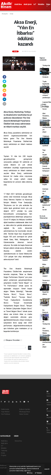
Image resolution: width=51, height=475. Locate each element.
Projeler (3, 455)
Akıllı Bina (18, 4)
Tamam (38, 473)
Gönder (30, 348)
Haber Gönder (24, 414)
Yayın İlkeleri (5, 412)
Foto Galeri (49, 394)
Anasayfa (5, 14)
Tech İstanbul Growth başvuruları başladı (46, 255)
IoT (35, 4)
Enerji (11, 14)
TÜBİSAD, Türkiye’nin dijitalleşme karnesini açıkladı (46, 141)
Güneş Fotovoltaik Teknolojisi (46, 225)
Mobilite (41, 4)
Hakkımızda (5, 409)
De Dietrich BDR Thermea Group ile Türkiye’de (46, 317)
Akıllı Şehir (28, 4)
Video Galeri (49, 402)
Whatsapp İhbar (24, 412)
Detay (29, 473)
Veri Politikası (5, 414)
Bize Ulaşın (49, 430)
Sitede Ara (18, 441)
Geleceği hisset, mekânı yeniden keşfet (45, 179)
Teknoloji (4, 450)
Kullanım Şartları (24, 409)
